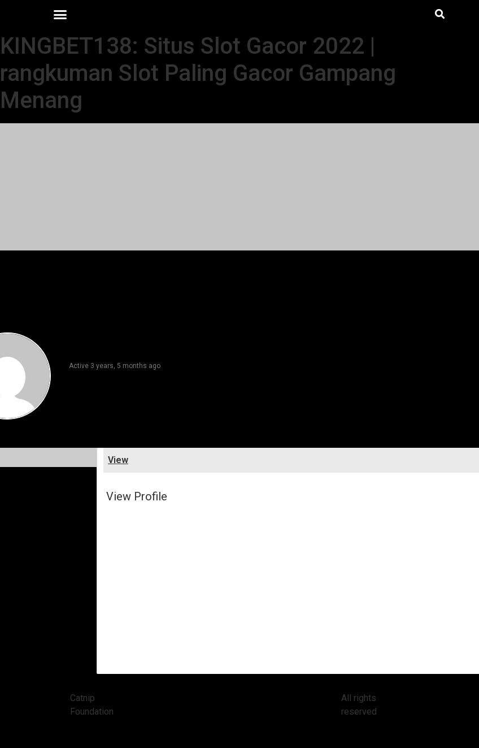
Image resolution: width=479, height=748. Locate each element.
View (118, 460)
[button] (60, 14)
